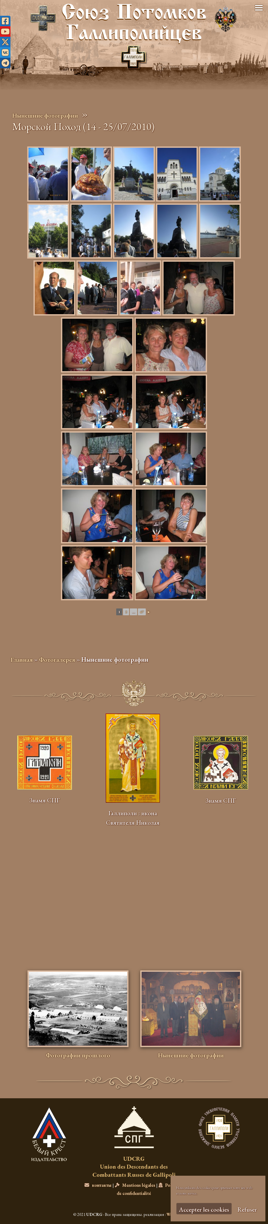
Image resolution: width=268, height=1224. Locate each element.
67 (142, 612)
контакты (98, 1185)
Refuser (247, 1209)
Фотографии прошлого (78, 1055)
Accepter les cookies (204, 1209)
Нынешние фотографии (45, 115)
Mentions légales (135, 1185)
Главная (21, 659)
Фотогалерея (57, 659)
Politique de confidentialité (150, 1189)
